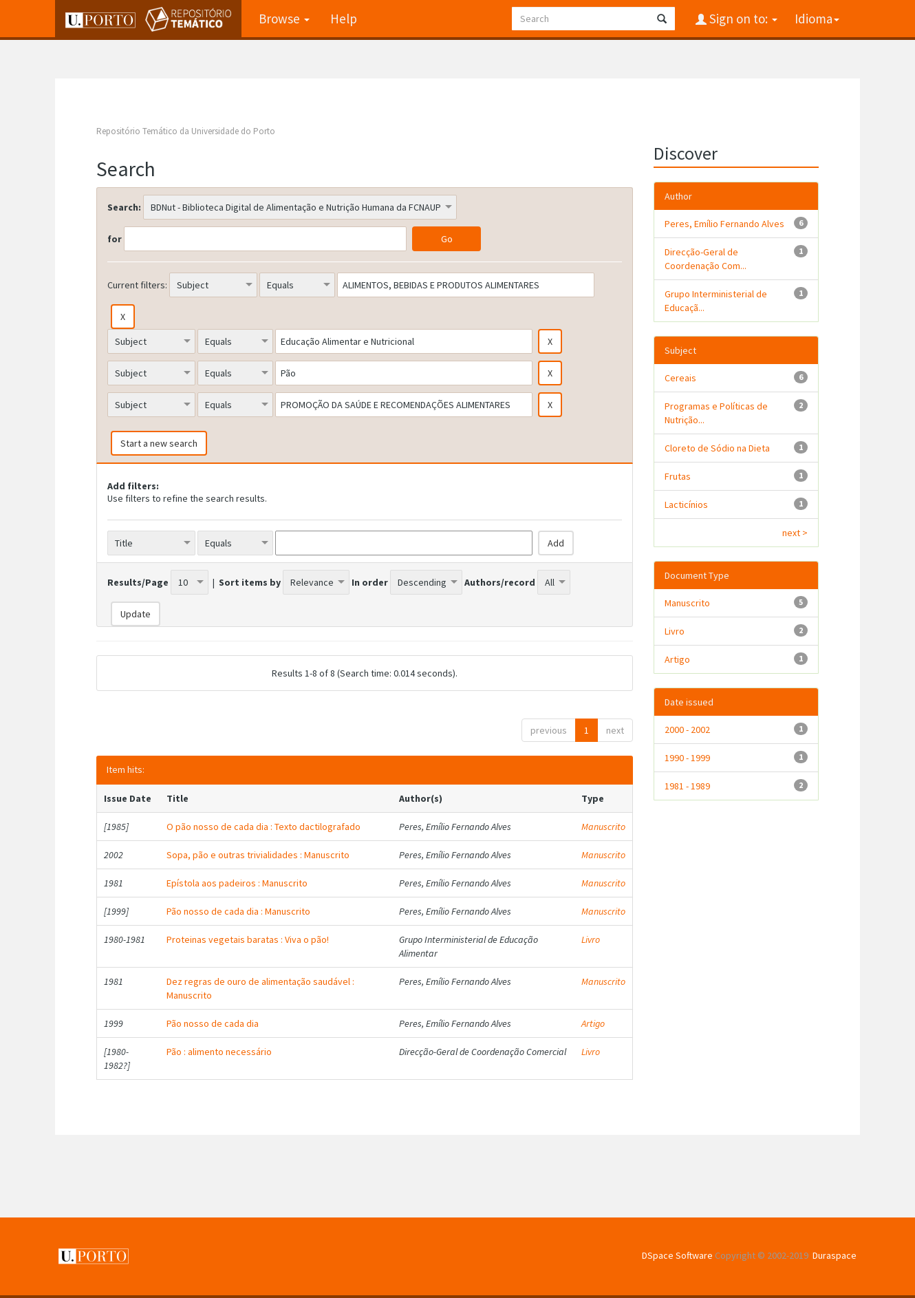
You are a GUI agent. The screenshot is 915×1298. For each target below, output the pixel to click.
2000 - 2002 (687, 729)
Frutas (678, 476)
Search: (124, 207)
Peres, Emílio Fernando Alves (724, 223)
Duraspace (834, 1255)
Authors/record (499, 582)
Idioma (817, 18)
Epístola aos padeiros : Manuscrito (237, 883)
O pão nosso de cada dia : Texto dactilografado (263, 826)
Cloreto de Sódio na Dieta (717, 448)
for (114, 239)
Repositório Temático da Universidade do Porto (185, 131)
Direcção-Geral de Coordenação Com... (705, 259)
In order (370, 582)
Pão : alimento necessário (219, 1051)
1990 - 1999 (687, 758)
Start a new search (158, 443)
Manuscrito (603, 826)
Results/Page (138, 582)
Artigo (593, 1023)
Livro (590, 939)
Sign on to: (742, 18)
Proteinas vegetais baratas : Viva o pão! (247, 939)
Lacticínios (686, 504)
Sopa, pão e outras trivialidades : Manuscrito (257, 855)
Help (343, 18)
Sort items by (250, 582)
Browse (284, 18)
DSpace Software (677, 1255)
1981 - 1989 (687, 786)
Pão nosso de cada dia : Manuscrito (238, 911)
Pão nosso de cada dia (212, 1023)
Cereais (680, 378)
